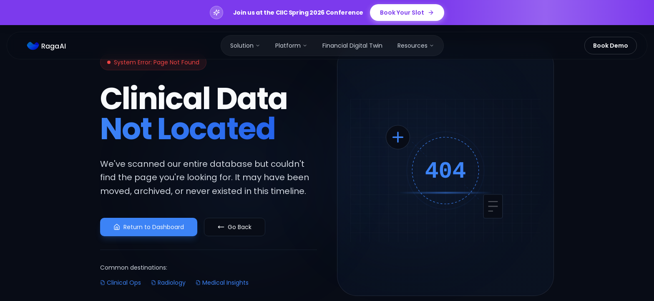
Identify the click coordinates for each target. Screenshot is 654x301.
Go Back (235, 227)
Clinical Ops (120, 282)
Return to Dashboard (148, 227)
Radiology (168, 282)
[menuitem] (245, 45)
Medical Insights (222, 282)
